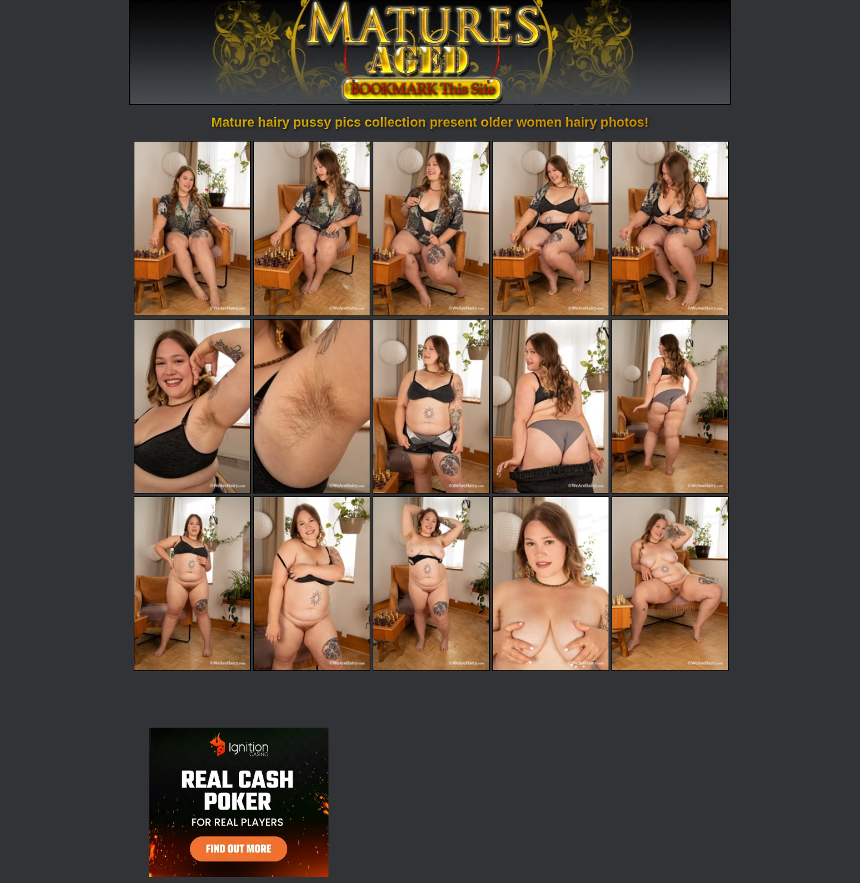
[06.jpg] (192, 406)
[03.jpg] (431, 228)
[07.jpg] (311, 406)
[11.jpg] (192, 583)
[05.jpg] (670, 228)
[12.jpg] (311, 583)
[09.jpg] (550, 406)
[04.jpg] (550, 228)
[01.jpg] (192, 228)
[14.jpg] (550, 583)
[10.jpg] (670, 406)
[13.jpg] (431, 583)
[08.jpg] (431, 406)
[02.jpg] (311, 228)
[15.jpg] (670, 583)
